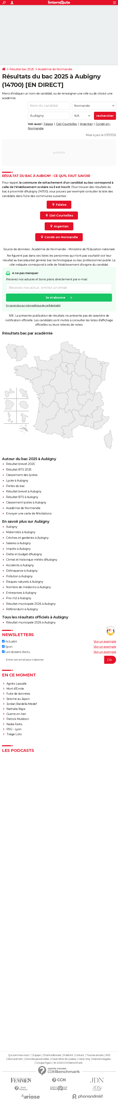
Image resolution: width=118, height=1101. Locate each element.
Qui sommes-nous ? (19, 1055)
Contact (79, 1055)
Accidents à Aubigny (20, 565)
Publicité (68, 1055)
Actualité (9, 641)
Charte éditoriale (52, 1055)
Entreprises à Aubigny (21, 593)
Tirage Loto (14, 734)
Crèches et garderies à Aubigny (27, 538)
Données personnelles (37, 1059)
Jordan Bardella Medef (21, 704)
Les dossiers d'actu (16, 652)
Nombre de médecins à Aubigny (28, 587)
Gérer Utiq (84, 1059)
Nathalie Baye (15, 709)
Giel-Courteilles (66, 124)
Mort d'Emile (15, 688)
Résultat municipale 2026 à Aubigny (30, 604)
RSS (108, 1055)
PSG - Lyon (13, 729)
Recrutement (15, 1059)
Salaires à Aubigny (18, 543)
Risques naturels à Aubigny (24, 582)
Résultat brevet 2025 (20, 464)
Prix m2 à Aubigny (18, 598)
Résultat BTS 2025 (18, 469)
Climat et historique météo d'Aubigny (31, 559)
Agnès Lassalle (16, 683)
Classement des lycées (22, 475)
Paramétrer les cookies (63, 1059)
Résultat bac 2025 (21, 69)
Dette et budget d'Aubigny (24, 554)
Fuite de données (18, 693)
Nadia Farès (14, 724)
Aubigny (11, 527)
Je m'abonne (55, 297)
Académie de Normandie (55, 69)
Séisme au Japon (18, 699)
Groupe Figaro (44, 1062)
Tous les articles (95, 1055)
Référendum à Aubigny (22, 609)
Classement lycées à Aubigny (26, 502)
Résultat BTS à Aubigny (22, 497)
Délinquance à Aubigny (22, 570)
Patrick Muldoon (17, 719)
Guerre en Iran (16, 714)
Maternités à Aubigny (20, 532)
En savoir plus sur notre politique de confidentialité (33, 305)
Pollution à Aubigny (19, 576)
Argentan (86, 124)
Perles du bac (15, 486)
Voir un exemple (105, 641)
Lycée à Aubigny (17, 480)
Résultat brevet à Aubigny (23, 491)
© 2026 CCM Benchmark (68, 1062)
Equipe (36, 1055)
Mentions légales (101, 1059)
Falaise (48, 124)
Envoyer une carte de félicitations (28, 513)
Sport (7, 647)
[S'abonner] (59, 660)
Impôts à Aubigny (18, 549)
